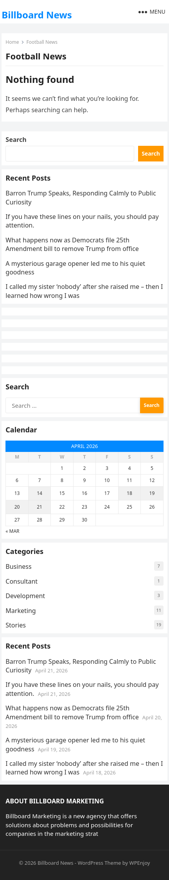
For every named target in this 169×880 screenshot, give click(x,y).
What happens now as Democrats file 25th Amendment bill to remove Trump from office (71, 244)
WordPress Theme (99, 862)
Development (25, 595)
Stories (15, 625)
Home (12, 42)
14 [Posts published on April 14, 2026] (39, 493)
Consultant (21, 581)
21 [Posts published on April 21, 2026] (39, 507)
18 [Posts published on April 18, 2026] (129, 493)
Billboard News (37, 14)
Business (18, 566)
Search (15, 139)
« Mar (12, 531)
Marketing (20, 610)
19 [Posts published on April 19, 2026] (152, 493)
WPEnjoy (139, 862)
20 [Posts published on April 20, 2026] (17, 507)
